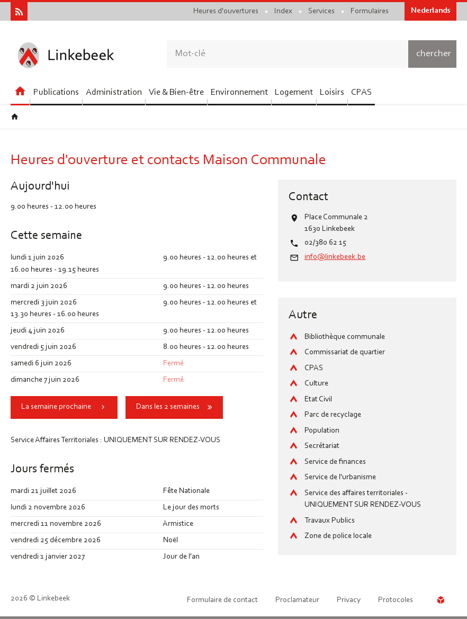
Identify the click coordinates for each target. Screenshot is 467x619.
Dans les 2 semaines (168, 407)
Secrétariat (321, 446)
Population (321, 431)
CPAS (313, 368)
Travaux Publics (329, 521)
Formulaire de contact (222, 600)
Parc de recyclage (332, 415)
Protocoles (395, 600)
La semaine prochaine (56, 407)
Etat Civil (318, 399)
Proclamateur (297, 600)
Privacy (349, 600)
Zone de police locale (338, 536)
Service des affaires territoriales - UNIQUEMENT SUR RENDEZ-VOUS (362, 499)
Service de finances (335, 462)
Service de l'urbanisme (340, 477)
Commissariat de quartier (344, 352)
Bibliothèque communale (344, 337)
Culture (316, 384)
